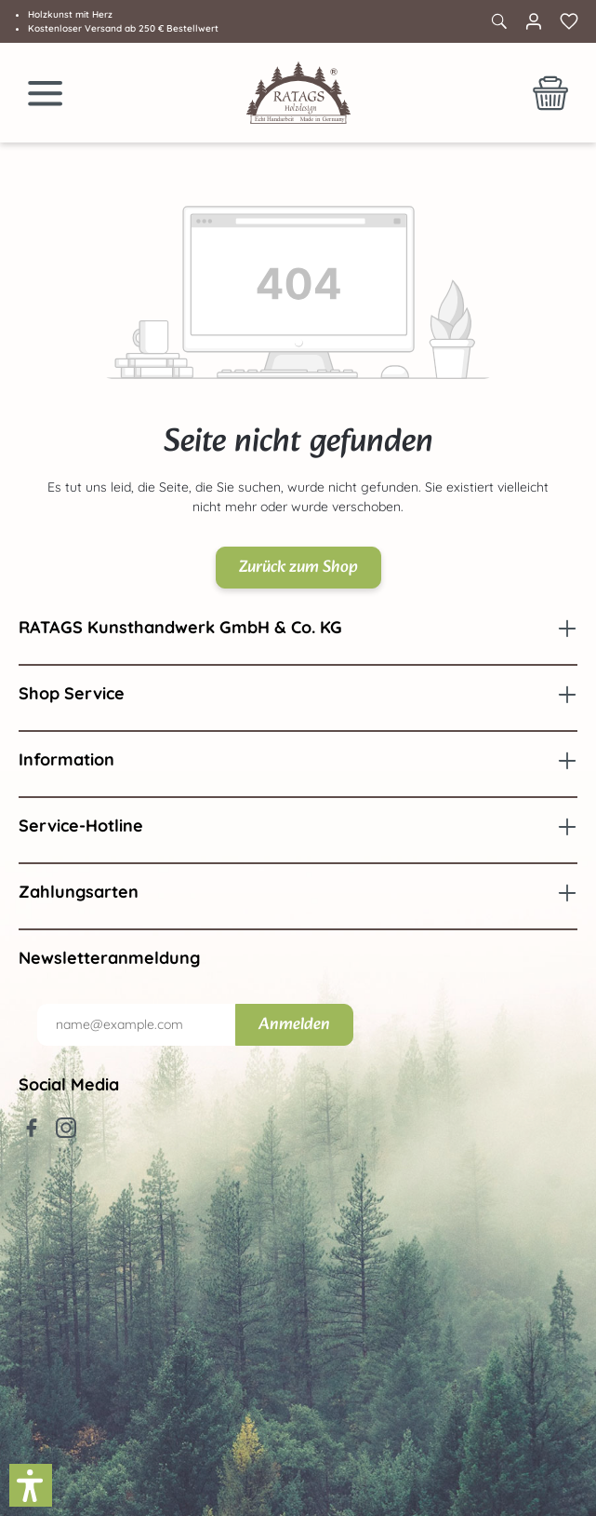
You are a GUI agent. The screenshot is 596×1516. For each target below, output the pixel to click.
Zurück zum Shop (298, 567)
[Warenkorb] (550, 93)
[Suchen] (498, 21)
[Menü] (46, 93)
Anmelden (294, 1024)
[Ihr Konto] (533, 21)
